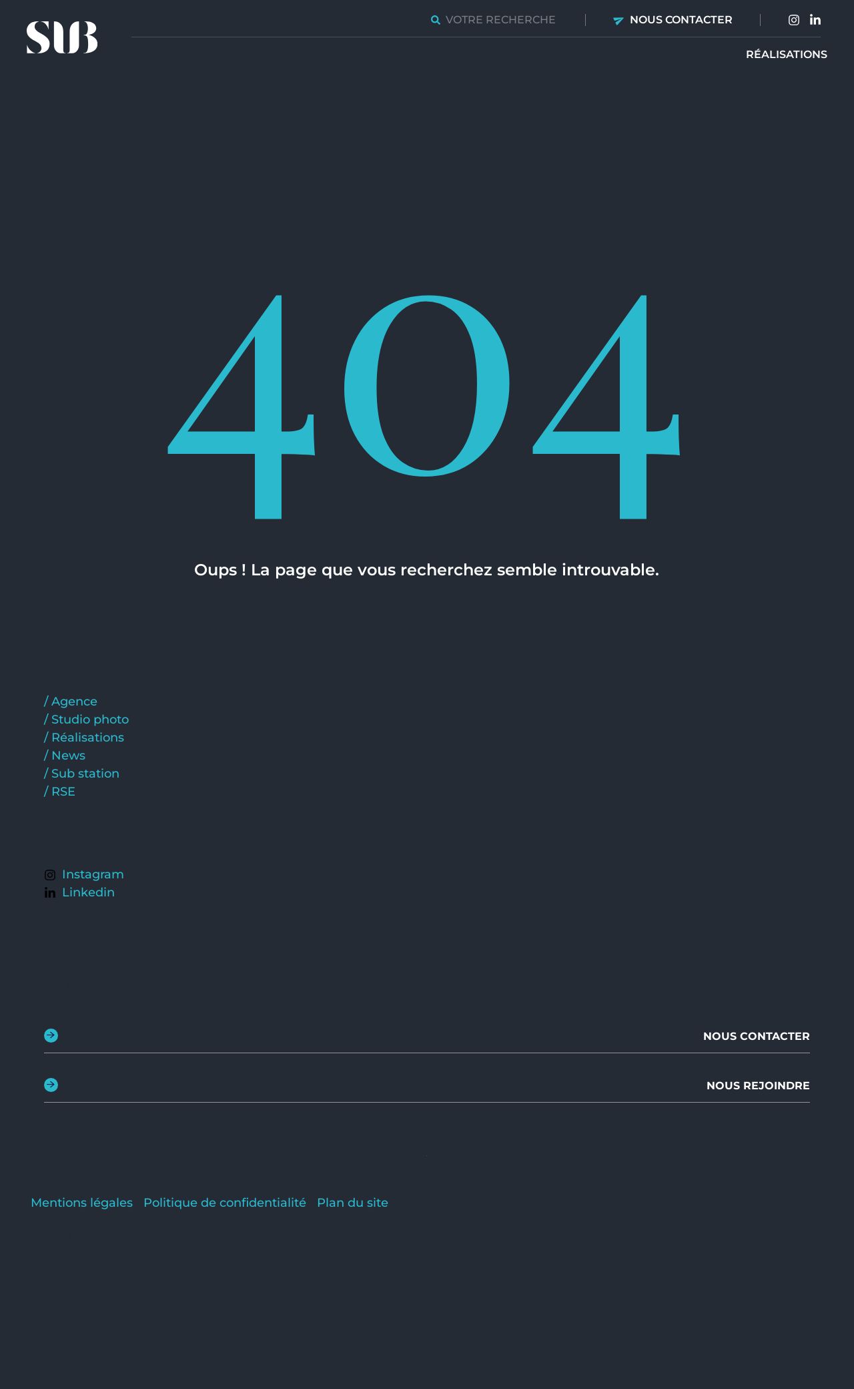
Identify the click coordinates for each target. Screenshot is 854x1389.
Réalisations (786, 54)
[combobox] (494, 19)
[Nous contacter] (619, 19)
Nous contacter (681, 19)
